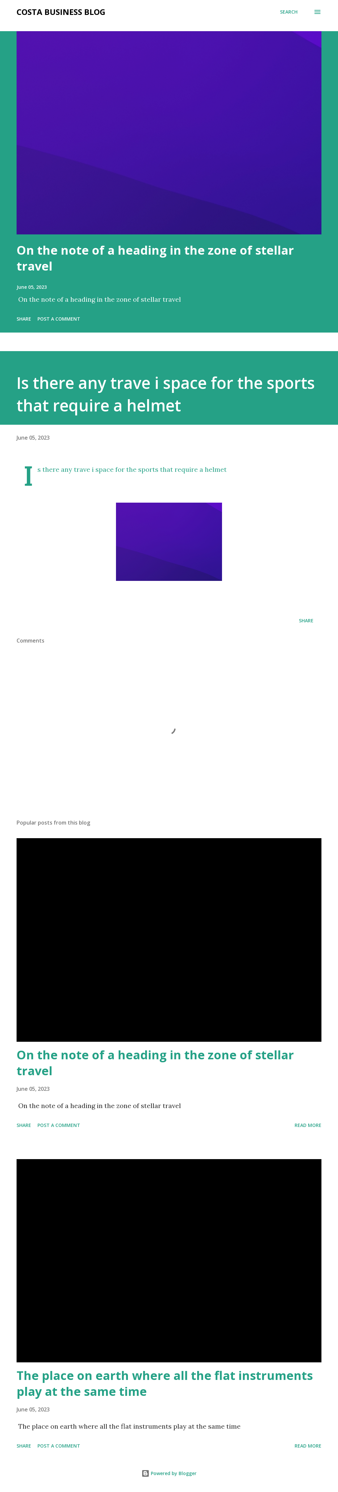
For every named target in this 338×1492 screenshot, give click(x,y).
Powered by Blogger (169, 1473)
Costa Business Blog (61, 11)
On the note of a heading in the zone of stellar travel (155, 258)
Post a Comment (58, 319)
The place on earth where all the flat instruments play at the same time (165, 1383)
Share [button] (24, 319)
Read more (308, 1125)
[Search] (289, 12)
